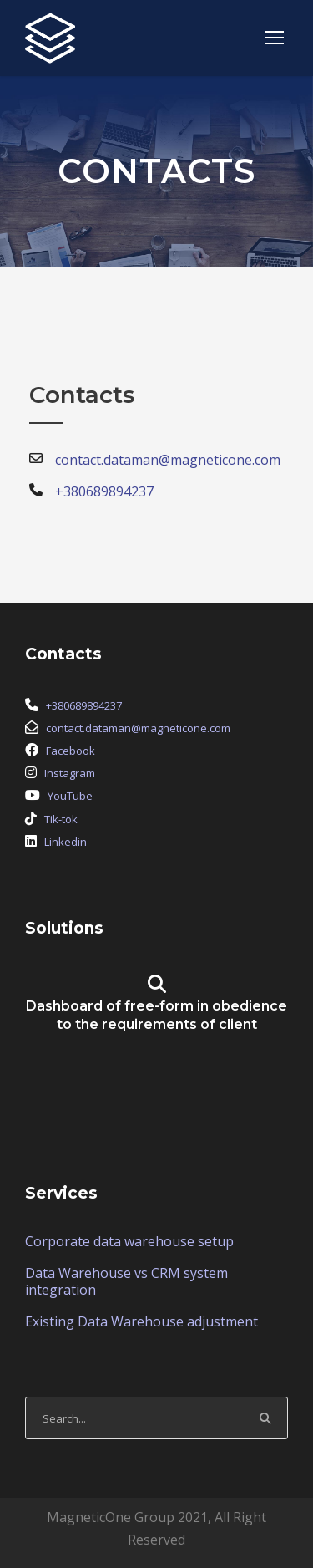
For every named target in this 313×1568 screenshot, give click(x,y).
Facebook (70, 750)
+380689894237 (84, 705)
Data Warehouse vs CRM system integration (126, 1281)
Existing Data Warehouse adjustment (141, 1321)
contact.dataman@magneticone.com (138, 728)
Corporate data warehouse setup (129, 1241)
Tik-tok (61, 819)
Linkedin (65, 841)
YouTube (70, 795)
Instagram (69, 773)
